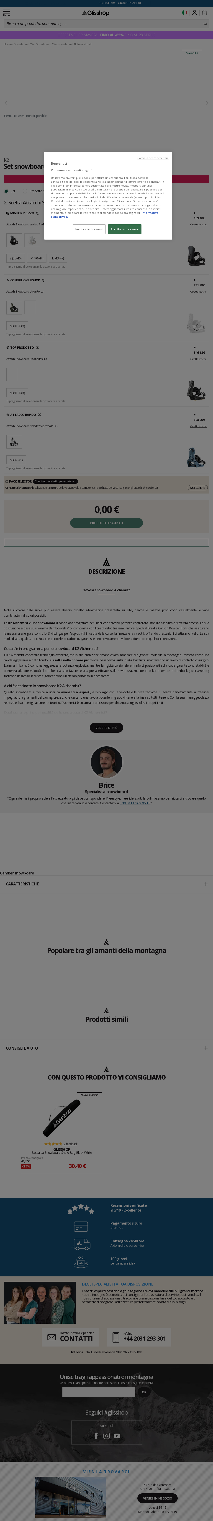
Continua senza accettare (153, 158)
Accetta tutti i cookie (125, 229)
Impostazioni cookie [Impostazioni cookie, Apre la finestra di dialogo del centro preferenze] (89, 229)
